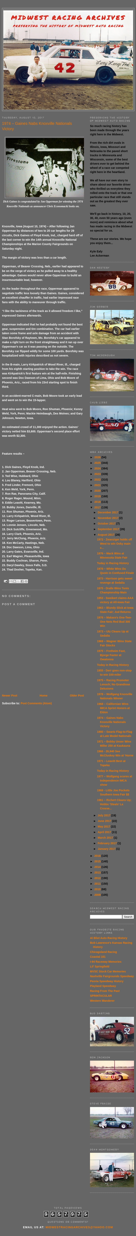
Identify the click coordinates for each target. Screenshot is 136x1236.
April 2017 (105, 832)
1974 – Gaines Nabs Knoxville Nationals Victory (111, 722)
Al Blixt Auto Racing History (108, 938)
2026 (97, 457)
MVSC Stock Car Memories (108, 971)
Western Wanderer (102, 1000)
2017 (97, 507)
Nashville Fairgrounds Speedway (112, 976)
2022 (97, 479)
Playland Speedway (103, 986)
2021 (97, 485)
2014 (97, 867)
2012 (97, 878)
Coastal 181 (98, 956)
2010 (97, 889)
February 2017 (107, 843)
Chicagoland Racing (103, 952)
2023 (97, 474)
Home (43, 695)
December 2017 (108, 512)
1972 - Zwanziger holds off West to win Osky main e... (114, 543)
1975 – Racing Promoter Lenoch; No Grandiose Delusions (113, 684)
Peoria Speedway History (106, 981)
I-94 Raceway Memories (105, 961)
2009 (97, 894)
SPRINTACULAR (101, 995)
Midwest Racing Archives (68, 17)
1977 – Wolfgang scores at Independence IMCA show (114, 780)
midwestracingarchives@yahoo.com (79, 1227)
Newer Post (9, 695)
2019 (97, 496)
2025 (97, 462)
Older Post (77, 695)
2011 (97, 883)
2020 (97, 490)
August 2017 (106, 534)
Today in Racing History (113, 563)
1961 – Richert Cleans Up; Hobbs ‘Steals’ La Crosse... (114, 804)
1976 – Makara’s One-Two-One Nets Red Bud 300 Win (114, 621)
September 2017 (109, 529)
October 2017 (107, 523)
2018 (97, 501)
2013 (97, 872)
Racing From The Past (105, 991)
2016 (97, 855)
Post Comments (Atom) (36, 703)
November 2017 (108, 518)
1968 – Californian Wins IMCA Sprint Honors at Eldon (113, 708)
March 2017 (106, 837)
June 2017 (105, 821)
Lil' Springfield (99, 966)
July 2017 (104, 815)
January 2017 (107, 848)
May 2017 (104, 826)
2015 (97, 861)
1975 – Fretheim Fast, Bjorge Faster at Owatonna (111, 655)
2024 (97, 468)
